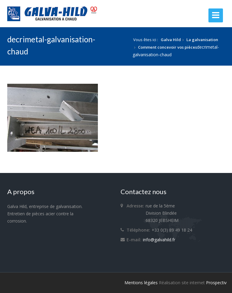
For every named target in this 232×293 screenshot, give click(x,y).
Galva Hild (171, 39)
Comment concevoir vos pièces (167, 47)
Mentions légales (141, 282)
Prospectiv (216, 282)
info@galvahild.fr (159, 240)
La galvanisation (202, 39)
